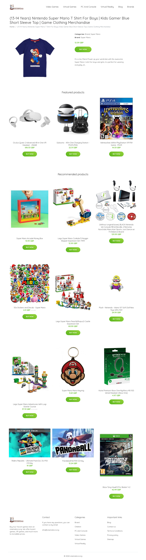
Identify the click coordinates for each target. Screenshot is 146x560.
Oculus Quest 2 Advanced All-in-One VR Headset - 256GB (29, 144)
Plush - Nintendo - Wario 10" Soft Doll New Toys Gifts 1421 (116, 308)
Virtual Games (69, 6)
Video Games (52, 6)
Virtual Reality (107, 6)
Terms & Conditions (115, 531)
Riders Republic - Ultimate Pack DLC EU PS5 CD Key (30, 462)
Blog (120, 6)
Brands (130, 6)
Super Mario (95, 34)
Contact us (111, 527)
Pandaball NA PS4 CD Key (73, 461)
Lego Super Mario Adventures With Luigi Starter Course (29, 405)
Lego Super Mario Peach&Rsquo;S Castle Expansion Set (73, 322)
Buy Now (83, 49)
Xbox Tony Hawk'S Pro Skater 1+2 (116, 487)
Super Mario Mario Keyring (73, 390)
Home (12, 27)
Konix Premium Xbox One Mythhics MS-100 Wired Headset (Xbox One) (116, 391)
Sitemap (110, 539)
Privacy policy (112, 535)
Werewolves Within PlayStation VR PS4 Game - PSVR (116, 144)
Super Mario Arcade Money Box (30, 238)
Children (78, 527)
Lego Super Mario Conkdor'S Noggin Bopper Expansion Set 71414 (73, 239)
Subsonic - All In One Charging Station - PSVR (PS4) (73, 144)
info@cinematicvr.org (50, 530)
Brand (87, 34)
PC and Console (88, 6)
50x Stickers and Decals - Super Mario (30, 307)
